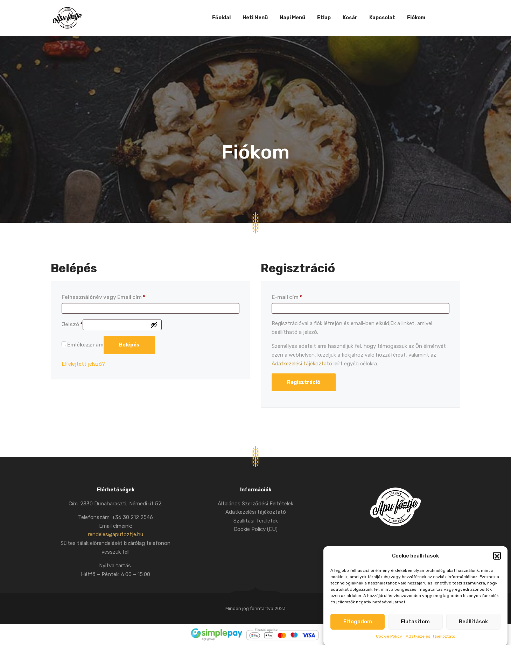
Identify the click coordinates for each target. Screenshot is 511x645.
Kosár (350, 18)
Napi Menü (292, 18)
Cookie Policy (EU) (256, 529)
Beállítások (473, 629)
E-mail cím (287, 297)
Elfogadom (357, 629)
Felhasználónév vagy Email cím (103, 297)
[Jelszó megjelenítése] (154, 325)
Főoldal (221, 18)
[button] (496, 563)
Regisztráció (303, 382)
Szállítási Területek (255, 521)
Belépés (129, 345)
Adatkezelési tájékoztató (302, 363)
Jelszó (72, 324)
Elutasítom (415, 629)
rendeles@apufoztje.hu (115, 534)
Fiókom (416, 18)
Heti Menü (255, 18)
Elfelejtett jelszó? (83, 364)
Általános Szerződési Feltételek (255, 503)
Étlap (324, 18)
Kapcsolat (382, 18)
